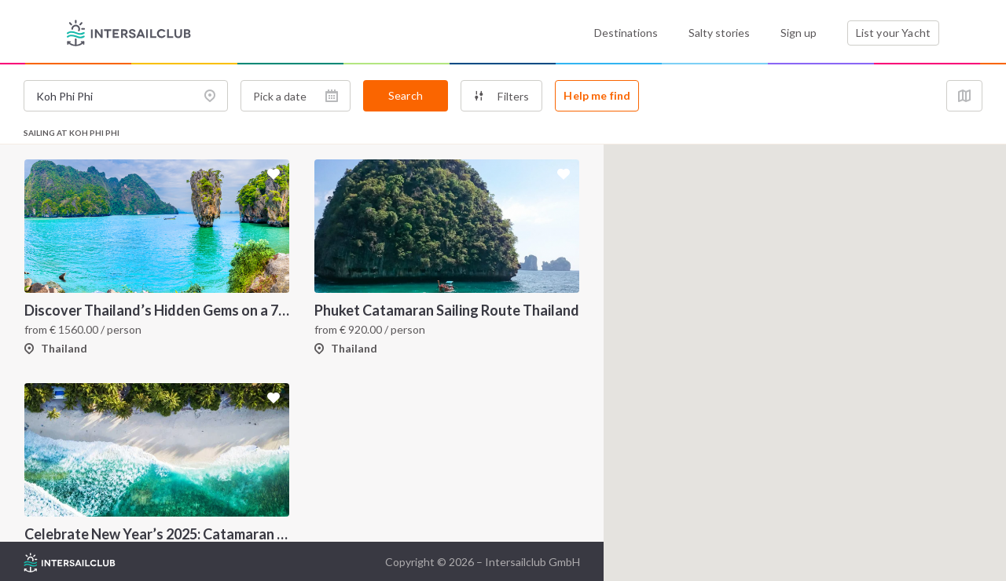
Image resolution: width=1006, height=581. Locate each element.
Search (405, 95)
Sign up (798, 32)
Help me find (597, 95)
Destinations (626, 32)
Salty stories (719, 32)
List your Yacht (893, 32)
